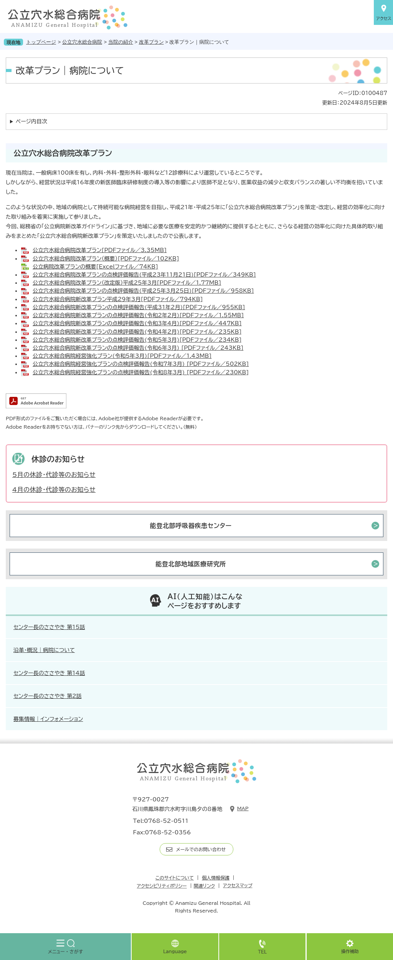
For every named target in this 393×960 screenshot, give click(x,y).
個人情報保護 (216, 877)
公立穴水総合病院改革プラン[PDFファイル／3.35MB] (100, 250)
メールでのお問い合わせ (201, 849)
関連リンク (204, 885)
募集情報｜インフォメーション (48, 719)
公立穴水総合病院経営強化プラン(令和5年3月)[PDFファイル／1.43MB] (122, 356)
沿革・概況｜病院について (44, 650)
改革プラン (151, 42)
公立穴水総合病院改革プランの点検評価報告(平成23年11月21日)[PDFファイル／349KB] (144, 274)
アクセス (383, 12)
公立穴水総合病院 (82, 42)
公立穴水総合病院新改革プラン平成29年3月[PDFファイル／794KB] (118, 299)
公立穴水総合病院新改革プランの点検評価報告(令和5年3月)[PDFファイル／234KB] (137, 339)
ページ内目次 (31, 121)
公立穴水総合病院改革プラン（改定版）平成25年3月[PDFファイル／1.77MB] (127, 282)
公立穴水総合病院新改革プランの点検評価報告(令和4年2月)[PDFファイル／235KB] (137, 331)
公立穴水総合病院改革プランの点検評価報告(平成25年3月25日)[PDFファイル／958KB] (143, 290)
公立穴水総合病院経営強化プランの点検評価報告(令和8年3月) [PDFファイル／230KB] (141, 372)
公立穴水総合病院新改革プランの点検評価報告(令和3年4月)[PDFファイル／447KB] (137, 323)
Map (243, 808)
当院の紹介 (120, 42)
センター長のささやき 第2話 (47, 696)
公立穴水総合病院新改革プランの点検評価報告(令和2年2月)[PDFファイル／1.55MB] (138, 315)
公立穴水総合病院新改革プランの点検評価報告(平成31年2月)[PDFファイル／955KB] (139, 307)
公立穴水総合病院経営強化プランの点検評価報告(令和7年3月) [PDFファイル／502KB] (141, 364)
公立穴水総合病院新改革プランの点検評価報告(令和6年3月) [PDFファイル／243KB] (138, 348)
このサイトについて (174, 877)
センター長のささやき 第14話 (49, 673)
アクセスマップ (237, 885)
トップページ (41, 42)
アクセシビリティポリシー (162, 885)
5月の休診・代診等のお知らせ (54, 475)
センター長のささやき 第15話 (49, 627)
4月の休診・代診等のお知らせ (54, 490)
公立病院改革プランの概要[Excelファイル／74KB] (95, 266)
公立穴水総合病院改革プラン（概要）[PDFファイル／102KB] (106, 258)
